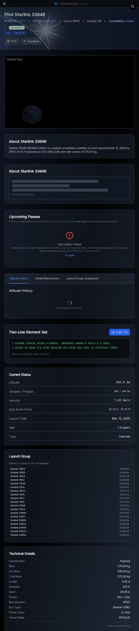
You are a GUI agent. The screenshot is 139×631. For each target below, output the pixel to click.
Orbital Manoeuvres (47, 278)
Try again (70, 255)
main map (81, 221)
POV (12, 41)
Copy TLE (119, 332)
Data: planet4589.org (118, 625)
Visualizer (31, 41)
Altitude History (19, 278)
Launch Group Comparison (82, 278)
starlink (130, 21)
